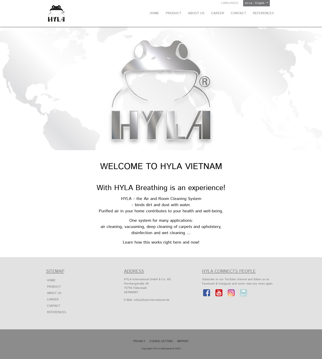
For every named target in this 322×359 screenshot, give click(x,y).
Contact (53, 306)
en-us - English (255, 3)
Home (51, 280)
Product (54, 287)
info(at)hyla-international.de (151, 300)
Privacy (139, 341)
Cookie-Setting (161, 341)
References (56, 312)
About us (54, 293)
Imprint (183, 341)
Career (53, 299)
